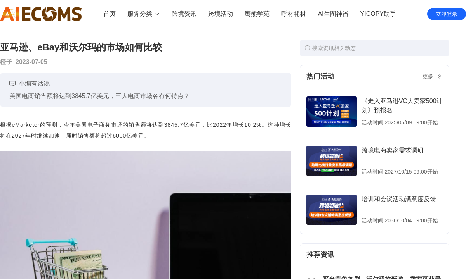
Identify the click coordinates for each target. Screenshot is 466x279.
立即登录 (446, 14)
